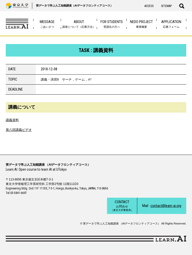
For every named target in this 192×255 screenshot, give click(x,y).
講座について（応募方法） (78, 24)
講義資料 (12, 120)
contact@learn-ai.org (165, 205)
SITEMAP (166, 6)
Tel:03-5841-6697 (16, 193)
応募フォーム (171, 24)
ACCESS (149, 6)
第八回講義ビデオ (19, 130)
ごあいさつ (47, 24)
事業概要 (141, 24)
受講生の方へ (111, 24)
